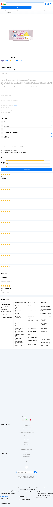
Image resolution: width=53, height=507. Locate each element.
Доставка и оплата (26, 425)
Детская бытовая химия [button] (6, 311)
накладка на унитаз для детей (33, 331)
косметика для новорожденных (18, 319)
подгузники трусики (32, 310)
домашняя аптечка (31, 338)
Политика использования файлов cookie (26, 432)
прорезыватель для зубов (45, 340)
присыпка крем (44, 346)
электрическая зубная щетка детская (33, 314)
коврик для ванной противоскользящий (19, 342)
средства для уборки (44, 315)
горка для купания (44, 331)
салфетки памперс (18, 311)
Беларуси (33, 479)
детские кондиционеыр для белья (46, 310)
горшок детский (44, 328)
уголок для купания (44, 318)
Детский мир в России (22, 479)
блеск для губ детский (19, 328)
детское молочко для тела (33, 320)
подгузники (30, 325)
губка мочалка (43, 333)
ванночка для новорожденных (44, 320)
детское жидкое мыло (32, 332)
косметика (30, 345)
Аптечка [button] (3, 307)
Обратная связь (26, 434)
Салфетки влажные (38, 10)
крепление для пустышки (45, 339)
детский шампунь (31, 329)
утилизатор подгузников (45, 342)
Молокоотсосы (43, 302)
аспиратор (17, 313)
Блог (26, 461)
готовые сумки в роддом (45, 308)
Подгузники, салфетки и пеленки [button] (6, 318)
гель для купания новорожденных (18, 317)
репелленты (17, 326)
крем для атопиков (18, 314)
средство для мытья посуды (46, 313)
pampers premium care (32, 308)
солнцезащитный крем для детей (20, 335)
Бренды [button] (3, 302)
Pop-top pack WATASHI (6, 12)
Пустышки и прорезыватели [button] (4, 315)
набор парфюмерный (19, 331)
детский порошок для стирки (46, 316)
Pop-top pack (47, 10)
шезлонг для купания (45, 330)
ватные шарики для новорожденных (18, 322)
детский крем (17, 346)
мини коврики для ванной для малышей (45, 327)
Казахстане (29, 479)
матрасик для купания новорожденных (45, 324)
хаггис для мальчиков (32, 304)
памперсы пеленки (44, 345)
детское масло (30, 323)
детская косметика (18, 323)
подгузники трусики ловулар (20, 302)
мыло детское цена (18, 332)
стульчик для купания (32, 328)
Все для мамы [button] (4, 309)
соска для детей (44, 337)
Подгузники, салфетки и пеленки (24, 10)
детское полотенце (44, 334)
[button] (18, 7)
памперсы (17, 305)
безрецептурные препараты (33, 342)
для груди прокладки (32, 344)
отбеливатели (43, 312)
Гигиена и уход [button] (4, 306)
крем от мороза (18, 338)
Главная (2, 10)
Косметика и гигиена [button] (5, 304)
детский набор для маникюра (20, 329)
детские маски (30, 322)
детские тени (17, 336)
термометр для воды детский (33, 335)
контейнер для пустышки (45, 336)
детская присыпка (31, 326)
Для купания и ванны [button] (5, 313)
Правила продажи (26, 428)
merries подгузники (18, 308)
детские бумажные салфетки (46, 343)
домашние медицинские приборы (32, 341)
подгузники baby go (19, 307)
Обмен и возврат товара (26, 427)
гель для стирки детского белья (32, 319)
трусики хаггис (18, 304)
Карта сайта (26, 435)
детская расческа (18, 343)
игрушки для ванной (19, 339)
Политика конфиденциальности (26, 430)
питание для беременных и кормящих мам (46, 305)
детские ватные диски (19, 345)
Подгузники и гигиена (10, 10)
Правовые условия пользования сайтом (26, 477)
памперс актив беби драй (32, 307)
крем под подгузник (31, 302)
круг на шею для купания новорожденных (32, 316)
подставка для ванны (44, 322)
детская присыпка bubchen (20, 310)
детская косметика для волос (20, 325)
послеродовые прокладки (45, 306)
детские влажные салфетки (33, 337)
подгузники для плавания (32, 311)
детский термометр (31, 334)
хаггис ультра (30, 305)
